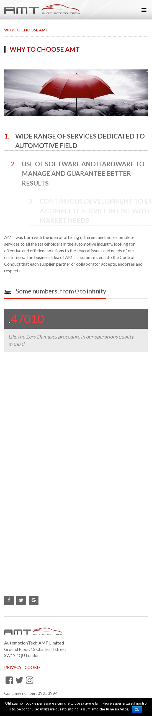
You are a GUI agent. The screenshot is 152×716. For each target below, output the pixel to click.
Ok (137, 710)
